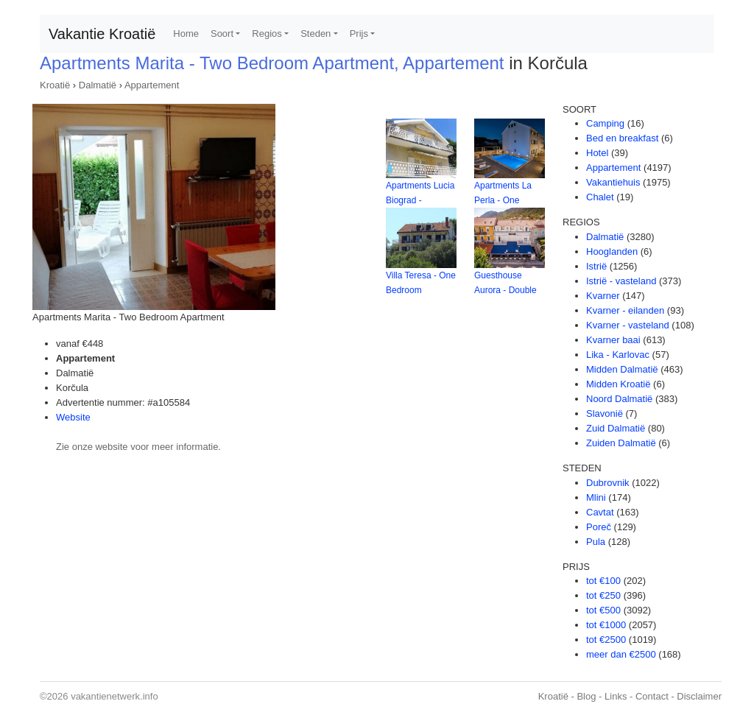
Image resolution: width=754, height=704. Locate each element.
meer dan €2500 (621, 654)
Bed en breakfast (622, 138)
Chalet (600, 197)
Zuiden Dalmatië (621, 442)
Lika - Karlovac (617, 354)
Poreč (598, 526)
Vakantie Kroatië (102, 34)
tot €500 (603, 610)
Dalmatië (97, 85)
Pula (595, 541)
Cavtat (600, 512)
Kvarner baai (613, 339)
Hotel (597, 152)
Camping (605, 123)
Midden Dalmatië (622, 369)
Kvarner (603, 295)
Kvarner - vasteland (627, 325)
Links (616, 696)
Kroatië (55, 85)
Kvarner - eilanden (625, 310)
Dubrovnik (608, 482)
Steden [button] (315, 33)
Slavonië (604, 413)
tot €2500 (606, 639)
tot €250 (603, 595)
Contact (652, 696)
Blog (586, 696)
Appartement (151, 85)
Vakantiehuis (613, 182)
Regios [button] (266, 33)
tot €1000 (606, 624)
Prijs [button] (359, 33)
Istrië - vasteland (621, 280)
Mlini (596, 497)
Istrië (596, 266)
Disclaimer (699, 696)
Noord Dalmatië (619, 398)
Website (73, 417)
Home (186, 33)
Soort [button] (222, 33)
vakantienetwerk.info (114, 696)
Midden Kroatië (618, 384)
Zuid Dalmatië (615, 428)
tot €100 (603, 580)
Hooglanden (612, 251)
